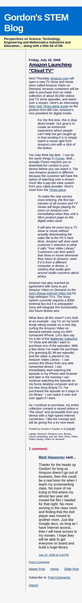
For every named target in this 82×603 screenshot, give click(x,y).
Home (55, 569)
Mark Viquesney (52, 457)
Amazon (42, 434)
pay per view (56, 436)
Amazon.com (60, 78)
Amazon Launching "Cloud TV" (50, 67)
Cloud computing (38, 436)
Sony (67, 436)
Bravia (67, 434)
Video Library (36, 439)
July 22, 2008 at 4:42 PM (54, 555)
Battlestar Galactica (63, 338)
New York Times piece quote (48, 106)
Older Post (71, 569)
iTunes (59, 158)
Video (74, 436)
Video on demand (54, 439)
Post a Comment (39, 562)
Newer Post (37, 569)
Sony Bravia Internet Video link (50, 293)
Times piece (57, 190)
